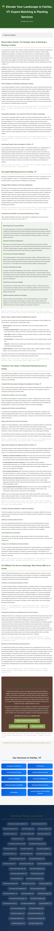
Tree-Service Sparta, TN (9, 863)
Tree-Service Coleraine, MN (38, 898)
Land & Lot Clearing (13, 778)
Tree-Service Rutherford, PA (18, 908)
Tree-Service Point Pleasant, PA (36, 918)
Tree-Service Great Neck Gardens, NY (17, 824)
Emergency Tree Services (14, 766)
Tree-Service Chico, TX (18, 838)
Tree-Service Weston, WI (44, 828)
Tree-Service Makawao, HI (44, 863)
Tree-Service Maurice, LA (9, 853)
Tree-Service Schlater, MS (35, 923)
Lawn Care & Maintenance (40, 778)
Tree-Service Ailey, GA (16, 878)
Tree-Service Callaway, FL (43, 848)
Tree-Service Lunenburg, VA (35, 838)
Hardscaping (14, 792)
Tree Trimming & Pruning (14, 772)
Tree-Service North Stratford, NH (35, 878)
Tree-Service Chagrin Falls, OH (18, 868)
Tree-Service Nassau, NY (10, 833)
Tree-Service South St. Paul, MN (17, 843)
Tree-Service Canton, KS (10, 848)
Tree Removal (40, 766)
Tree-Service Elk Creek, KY (10, 903)
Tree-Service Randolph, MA (36, 908)
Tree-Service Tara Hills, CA (26, 863)
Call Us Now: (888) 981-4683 (18, 726)
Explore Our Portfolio (37, 726)
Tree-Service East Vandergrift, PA (17, 888)
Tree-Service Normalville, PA (10, 883)
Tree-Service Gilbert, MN (27, 833)
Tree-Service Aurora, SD (37, 873)
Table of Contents (10, 35)
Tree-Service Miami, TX (45, 903)
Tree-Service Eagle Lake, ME (37, 888)
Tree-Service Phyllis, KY (27, 848)
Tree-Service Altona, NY (27, 893)
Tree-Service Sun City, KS (28, 883)
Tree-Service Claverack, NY (44, 853)
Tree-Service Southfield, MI (28, 903)
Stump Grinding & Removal (40, 772)
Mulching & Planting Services (40, 785)
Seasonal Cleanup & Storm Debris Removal (40, 792)
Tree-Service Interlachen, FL (10, 828)
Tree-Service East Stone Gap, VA (17, 898)
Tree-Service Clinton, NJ (44, 833)
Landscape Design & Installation (14, 785)
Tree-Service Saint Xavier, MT (17, 858)
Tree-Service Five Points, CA (35, 913)
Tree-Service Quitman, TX (17, 913)
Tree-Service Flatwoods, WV (37, 868)
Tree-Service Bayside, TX (18, 923)
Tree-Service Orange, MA (44, 893)
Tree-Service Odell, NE (45, 883)
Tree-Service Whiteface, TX (10, 893)
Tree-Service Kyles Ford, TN (39, 824)
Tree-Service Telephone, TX (17, 918)
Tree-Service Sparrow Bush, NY (19, 873)
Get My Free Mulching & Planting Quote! (27, 720)
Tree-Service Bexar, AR (28, 828)
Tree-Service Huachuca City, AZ (37, 843)
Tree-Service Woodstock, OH (36, 858)
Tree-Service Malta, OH (26, 853)
